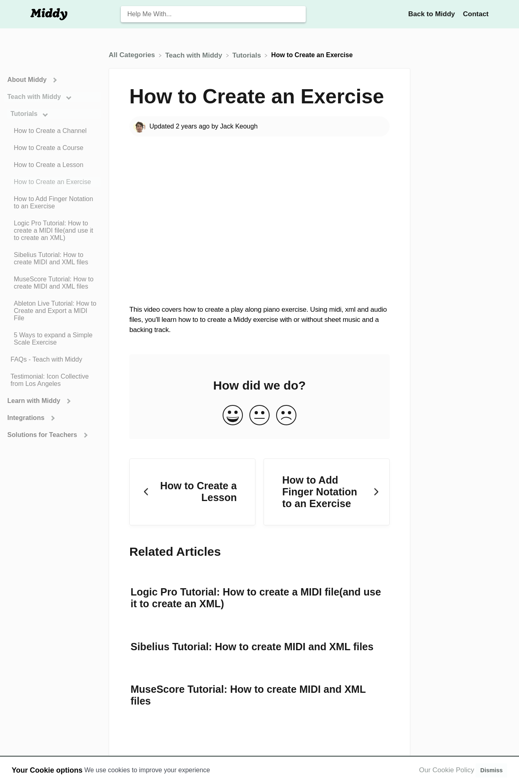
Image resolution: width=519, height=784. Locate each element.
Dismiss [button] (491, 770)
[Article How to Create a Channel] (52, 131)
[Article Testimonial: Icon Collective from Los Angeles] (52, 380)
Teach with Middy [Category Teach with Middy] (35, 96)
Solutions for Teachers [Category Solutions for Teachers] (43, 434)
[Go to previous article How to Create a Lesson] (192, 492)
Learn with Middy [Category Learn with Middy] (34, 400)
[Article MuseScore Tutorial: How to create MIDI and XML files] (52, 283)
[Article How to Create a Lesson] (52, 165)
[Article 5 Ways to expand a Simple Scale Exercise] (52, 339)
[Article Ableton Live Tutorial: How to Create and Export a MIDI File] (52, 310)
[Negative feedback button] (286, 416)
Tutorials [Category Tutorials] (25, 113)
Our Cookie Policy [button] (446, 770)
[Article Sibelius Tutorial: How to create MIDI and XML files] (52, 259)
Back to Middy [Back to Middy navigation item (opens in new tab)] (432, 14)
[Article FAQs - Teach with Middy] (52, 359)
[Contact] (476, 14)
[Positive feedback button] (232, 416)
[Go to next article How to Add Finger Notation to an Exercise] (327, 492)
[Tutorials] (247, 55)
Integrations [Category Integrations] (26, 417)
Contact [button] (476, 14)
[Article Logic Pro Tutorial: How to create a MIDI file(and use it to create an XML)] (52, 230)
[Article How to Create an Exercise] (52, 182)
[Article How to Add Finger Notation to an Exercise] (52, 203)
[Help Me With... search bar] (213, 14)
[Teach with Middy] (194, 55)
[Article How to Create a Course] (52, 148)
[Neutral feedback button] (259, 416)
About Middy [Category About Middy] (27, 79)
